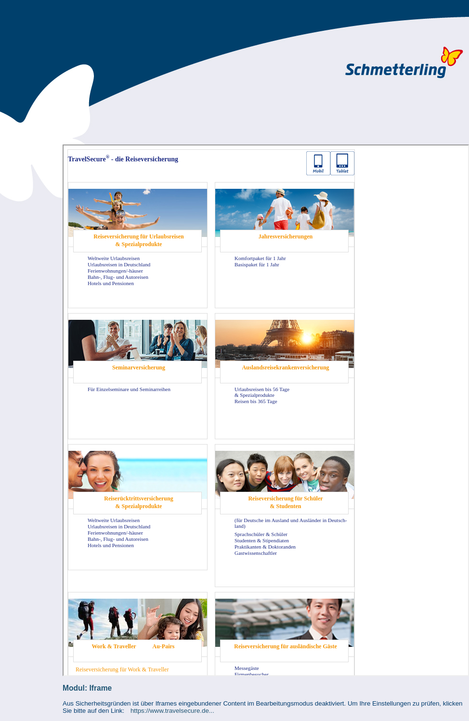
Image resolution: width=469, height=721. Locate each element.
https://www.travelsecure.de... (172, 710)
